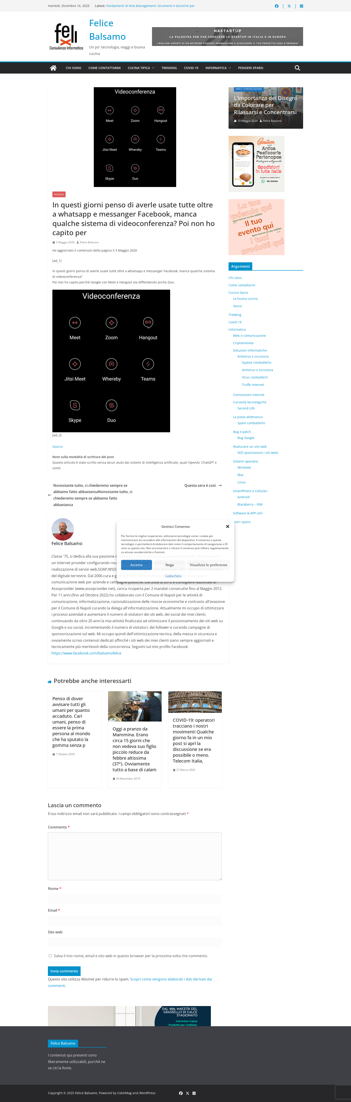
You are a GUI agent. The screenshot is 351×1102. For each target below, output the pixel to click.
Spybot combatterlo (256, 362)
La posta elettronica (248, 417)
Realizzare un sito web (250, 446)
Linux (242, 482)
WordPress (147, 1093)
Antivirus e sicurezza (253, 356)
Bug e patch (242, 432)
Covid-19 (191, 68)
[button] (227, 526)
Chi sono (73, 68)
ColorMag (124, 1093)
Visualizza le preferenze (208, 565)
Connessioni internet (248, 395)
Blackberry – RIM (250, 504)
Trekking (169, 68)
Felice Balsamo (89, 242)
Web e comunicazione (249, 89)
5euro (237, 306)
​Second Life (246, 408)
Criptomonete (243, 343)
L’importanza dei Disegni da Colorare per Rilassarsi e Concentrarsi (265, 105)
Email (54, 910)
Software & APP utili (248, 513)
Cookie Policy (173, 576)
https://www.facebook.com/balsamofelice (86, 653)
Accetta (137, 565)
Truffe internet (253, 385)
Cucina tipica (139, 68)
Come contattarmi (104, 68)
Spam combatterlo (251, 423)
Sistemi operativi (245, 461)
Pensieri (59, 194)
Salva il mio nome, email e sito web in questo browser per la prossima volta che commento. (131, 955)
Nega (169, 565)
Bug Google (246, 438)
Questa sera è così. (203, 485)
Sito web (55, 932)
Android (244, 497)
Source (57, 446)
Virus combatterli (255, 377)
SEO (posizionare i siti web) (258, 452)
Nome (54, 888)
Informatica (216, 68)
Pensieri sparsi (250, 68)
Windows (244, 467)
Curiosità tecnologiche (249, 402)
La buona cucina (245, 298)
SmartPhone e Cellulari (250, 491)
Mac (241, 475)
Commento (59, 827)
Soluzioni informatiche (250, 350)
